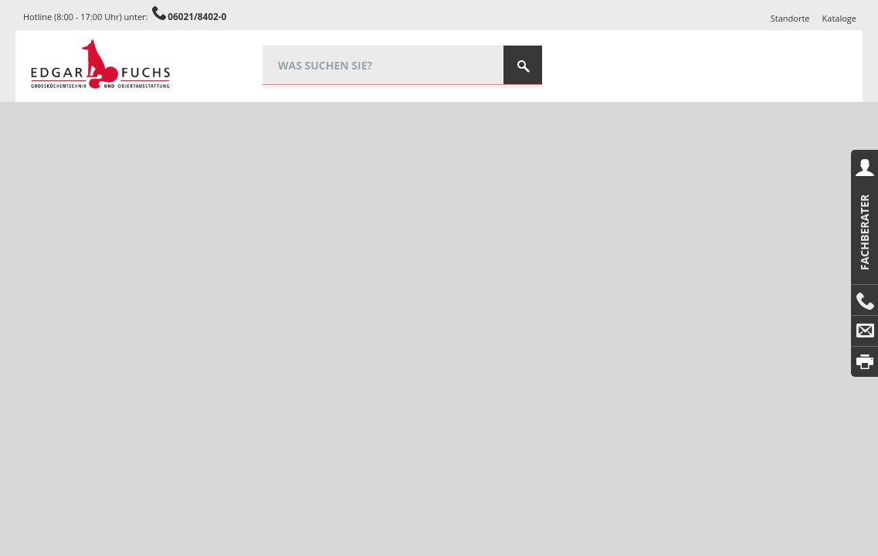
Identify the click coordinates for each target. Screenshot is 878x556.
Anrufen (864, 300)
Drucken (864, 362)
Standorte (790, 18)
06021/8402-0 (197, 16)
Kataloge (839, 18)
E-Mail (864, 331)
